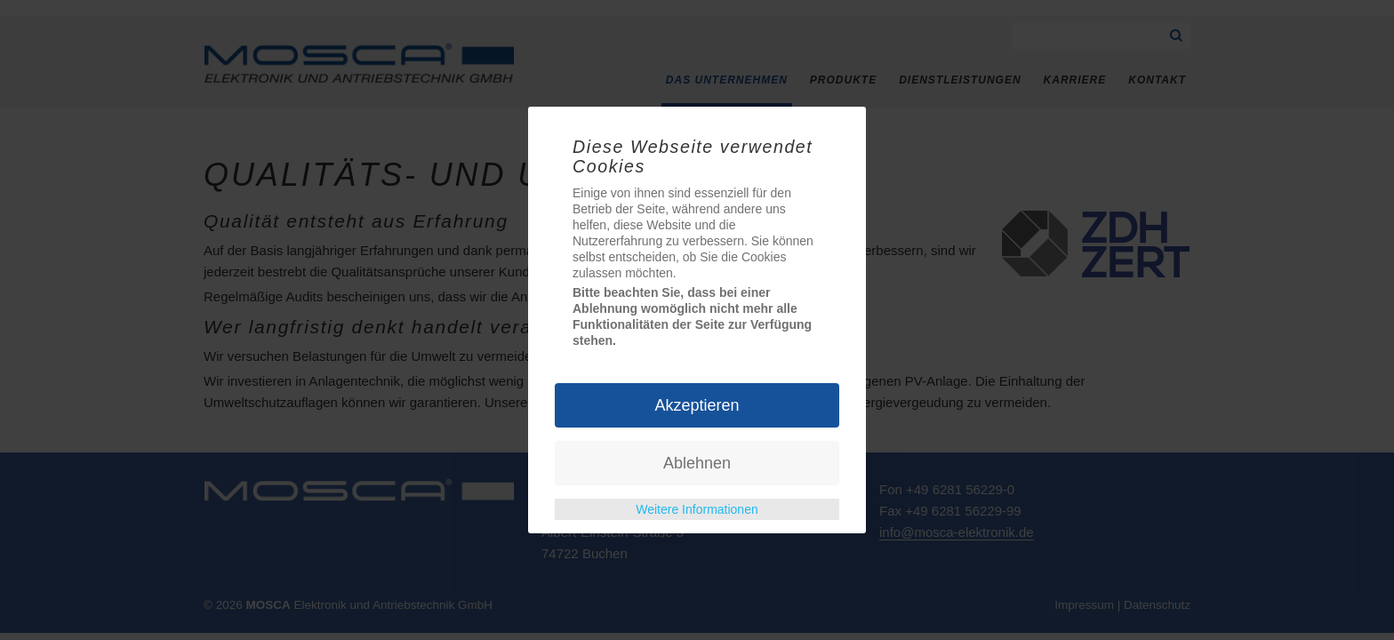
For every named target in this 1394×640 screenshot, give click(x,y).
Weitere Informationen (696, 509)
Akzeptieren (696, 405)
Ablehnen (697, 463)
